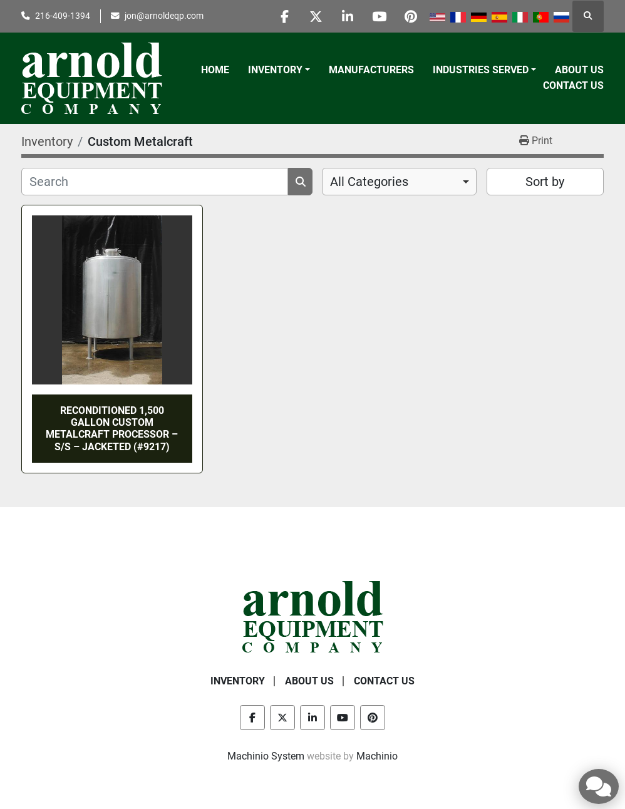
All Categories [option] (369, 181)
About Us (579, 70)
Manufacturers (371, 70)
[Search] (154, 181)
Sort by (544, 181)
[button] (279, 70)
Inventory (275, 70)
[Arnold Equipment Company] (312, 616)
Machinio (377, 756)
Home (215, 70)
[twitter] (315, 16)
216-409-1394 (62, 16)
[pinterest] (410, 16)
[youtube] (379, 16)
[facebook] (283, 16)
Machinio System (265, 756)
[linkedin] (347, 16)
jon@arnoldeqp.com (164, 16)
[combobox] (399, 181)
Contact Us (573, 85)
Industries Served (481, 70)
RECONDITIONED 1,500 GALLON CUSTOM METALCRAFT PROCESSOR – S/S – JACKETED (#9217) (112, 428)
